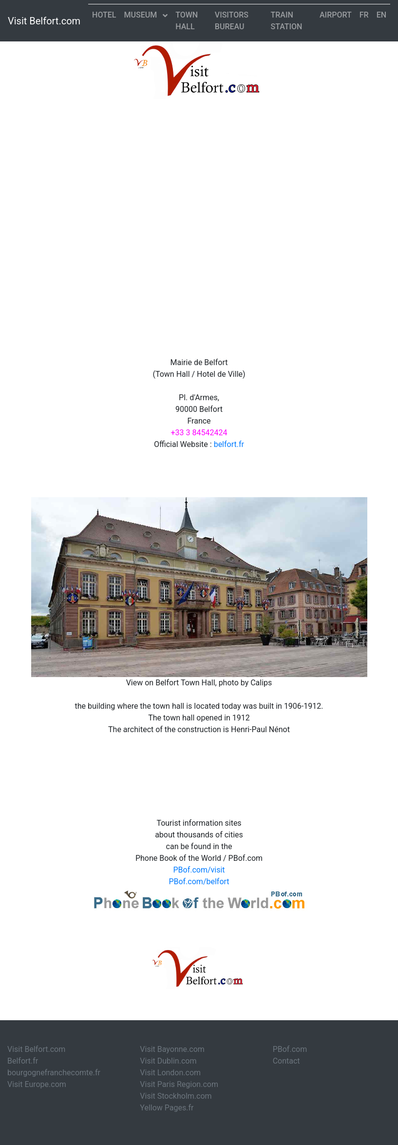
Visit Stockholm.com (175, 1096)
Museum (141, 14)
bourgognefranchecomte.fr (53, 1072)
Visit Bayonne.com (172, 1049)
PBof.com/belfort (199, 881)
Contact (286, 1061)
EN (381, 14)
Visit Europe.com (36, 1084)
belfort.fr (229, 444)
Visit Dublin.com (168, 1061)
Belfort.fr (22, 1061)
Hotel (104, 14)
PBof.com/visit (199, 869)
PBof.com (290, 1049)
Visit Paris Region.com (179, 1084)
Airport (336, 14)
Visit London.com (170, 1072)
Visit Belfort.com (44, 21)
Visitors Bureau (231, 20)
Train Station (286, 20)
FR (364, 14)
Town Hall (186, 20)
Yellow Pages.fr (166, 1107)
